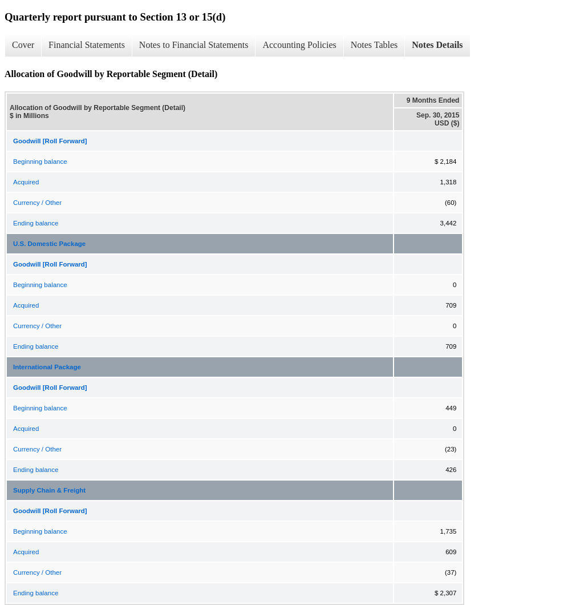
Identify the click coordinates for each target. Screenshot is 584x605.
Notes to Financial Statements (194, 45)
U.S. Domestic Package (49, 243)
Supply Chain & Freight (49, 490)
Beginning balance (40, 161)
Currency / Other (37, 202)
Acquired (26, 182)
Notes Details (437, 45)
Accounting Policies (299, 45)
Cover (23, 45)
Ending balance (35, 223)
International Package (47, 367)
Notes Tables (374, 45)
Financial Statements (86, 45)
